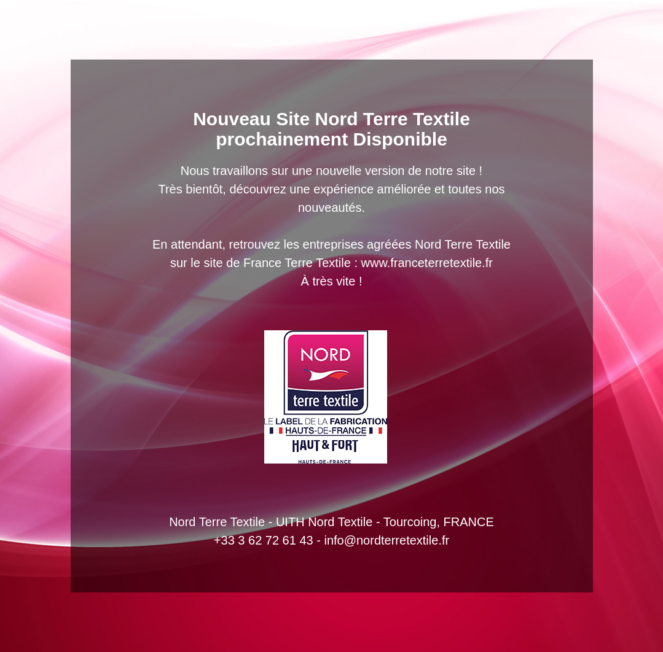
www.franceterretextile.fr (427, 263)
